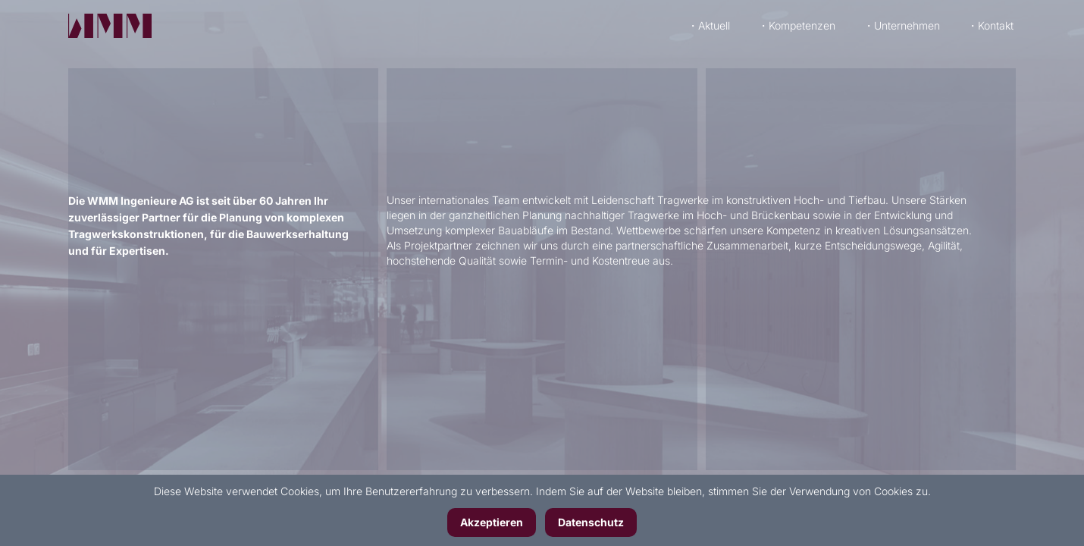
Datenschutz (591, 522)
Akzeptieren (491, 522)
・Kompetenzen (796, 20)
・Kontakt (990, 20)
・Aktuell (709, 20)
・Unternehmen (901, 20)
